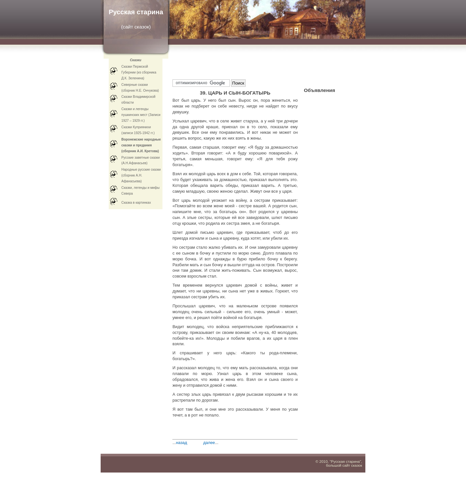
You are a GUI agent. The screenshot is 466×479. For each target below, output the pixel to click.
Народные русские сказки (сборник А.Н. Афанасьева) (141, 175)
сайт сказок (136, 26)
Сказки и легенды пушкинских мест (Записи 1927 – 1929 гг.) (141, 114)
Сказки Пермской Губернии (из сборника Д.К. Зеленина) (138, 72)
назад (181, 442)
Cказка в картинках (136, 202)
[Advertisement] (248, 64)
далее (209, 442)
